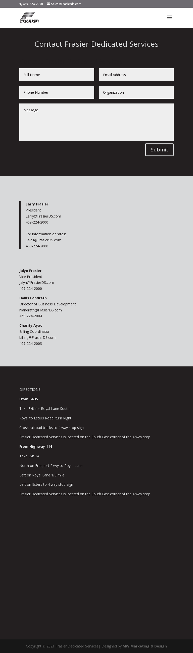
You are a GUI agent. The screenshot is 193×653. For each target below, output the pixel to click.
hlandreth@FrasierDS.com (40, 310)
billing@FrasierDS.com (37, 337)
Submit (159, 149)
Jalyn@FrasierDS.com (36, 282)
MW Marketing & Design (145, 646)
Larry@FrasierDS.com (43, 216)
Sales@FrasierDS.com (43, 240)
